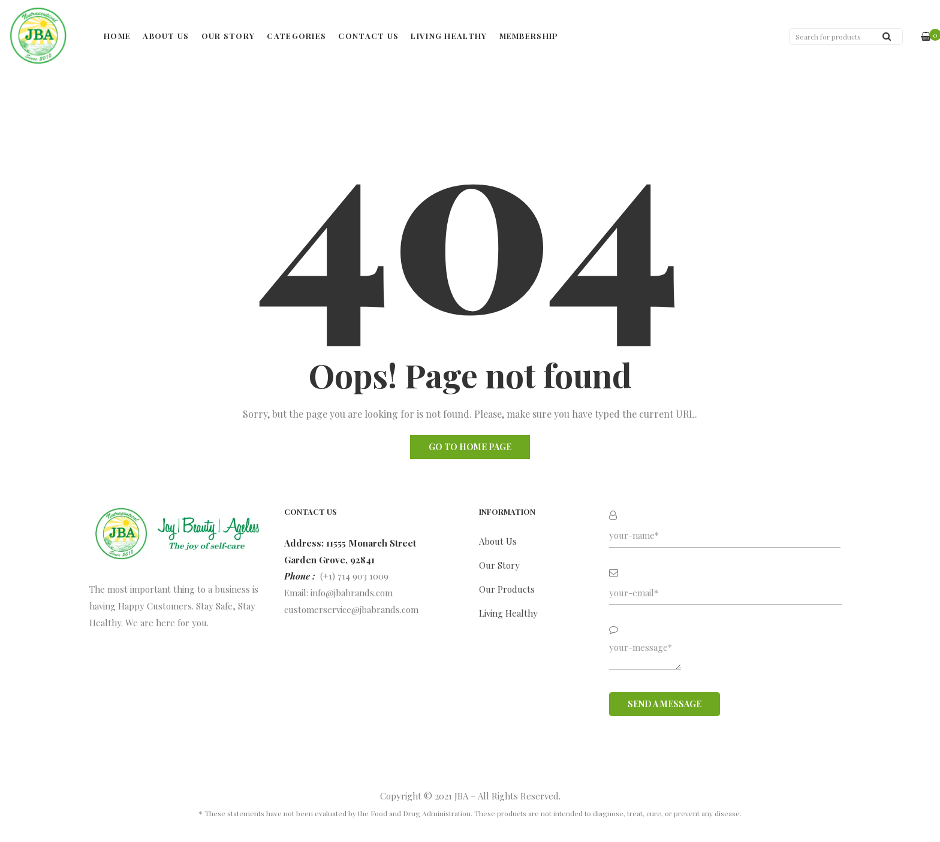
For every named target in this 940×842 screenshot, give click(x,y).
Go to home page (470, 446)
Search (886, 36)
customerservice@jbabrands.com (351, 609)
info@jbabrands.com (352, 593)
